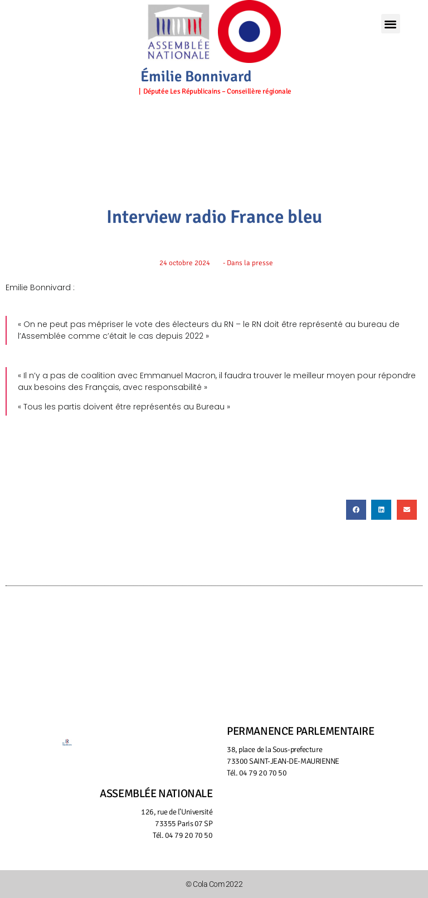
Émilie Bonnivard (195, 76)
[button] (390, 23)
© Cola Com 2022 (214, 884)
